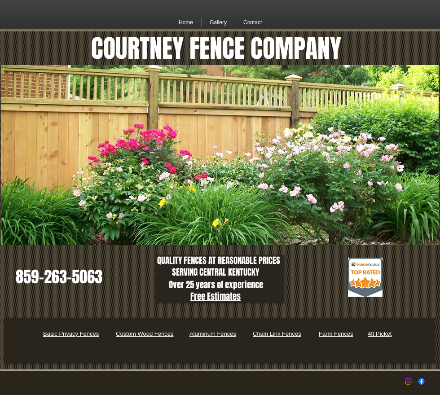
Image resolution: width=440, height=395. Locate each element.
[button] (218, 22)
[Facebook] (421, 381)
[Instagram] (408, 381)
